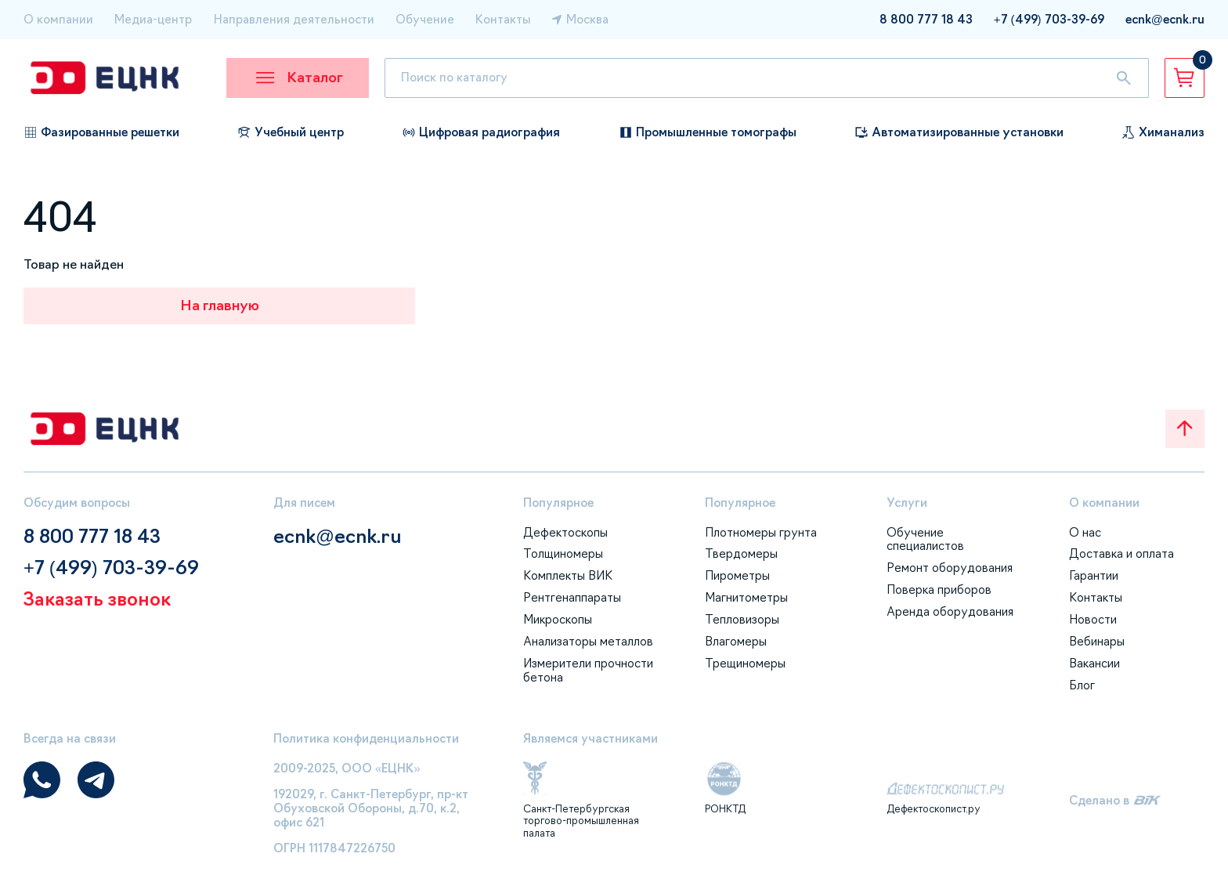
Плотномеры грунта (761, 532)
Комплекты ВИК (567, 575)
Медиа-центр (153, 19)
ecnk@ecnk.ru (337, 536)
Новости (1093, 619)
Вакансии (1094, 663)
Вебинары (1097, 641)
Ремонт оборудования (950, 567)
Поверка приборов (939, 589)
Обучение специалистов (925, 539)
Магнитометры (746, 597)
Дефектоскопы (565, 532)
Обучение (424, 19)
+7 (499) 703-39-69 (111, 568)
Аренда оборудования (950, 611)
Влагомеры (736, 641)
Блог (1082, 685)
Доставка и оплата (1121, 553)
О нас (1085, 532)
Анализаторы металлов (588, 641)
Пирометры (737, 575)
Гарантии (1093, 575)
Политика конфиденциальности (366, 738)
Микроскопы (557, 619)
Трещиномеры (745, 663)
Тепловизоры (742, 619)
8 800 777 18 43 (92, 536)
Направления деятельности (294, 19)
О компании (58, 19)
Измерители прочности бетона (588, 670)
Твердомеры (741, 553)
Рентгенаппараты (572, 597)
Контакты (503, 19)
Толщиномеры (563, 553)
